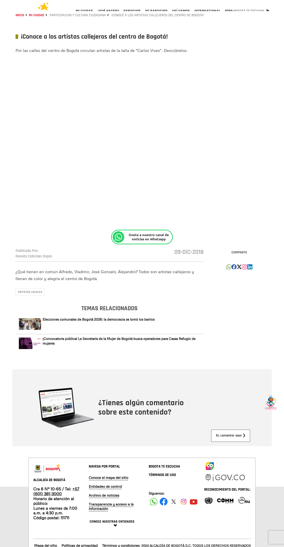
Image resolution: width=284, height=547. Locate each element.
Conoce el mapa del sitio (108, 489)
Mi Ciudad (36, 27)
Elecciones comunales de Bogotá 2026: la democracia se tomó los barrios (99, 331)
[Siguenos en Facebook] (154, 513)
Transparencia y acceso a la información (111, 518)
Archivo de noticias (104, 507)
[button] (228, 280)
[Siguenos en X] (174, 513)
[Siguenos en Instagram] (183, 513)
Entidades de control (105, 498)
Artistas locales (30, 304)
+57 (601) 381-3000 (56, 503)
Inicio (20, 27)
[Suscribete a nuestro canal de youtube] (193, 513)
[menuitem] (84, 14)
